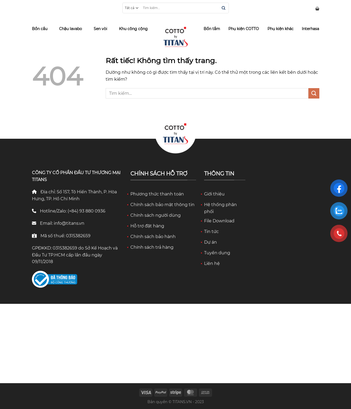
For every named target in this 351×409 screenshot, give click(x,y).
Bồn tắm (212, 28)
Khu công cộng (133, 28)
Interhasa (310, 28)
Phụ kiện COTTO (243, 28)
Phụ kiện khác (280, 28)
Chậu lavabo (70, 28)
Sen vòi (100, 28)
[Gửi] (223, 8)
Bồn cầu (39, 28)
